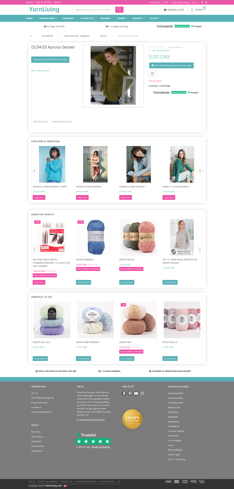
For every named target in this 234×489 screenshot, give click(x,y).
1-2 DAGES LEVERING (110, 371)
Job (119, 481)
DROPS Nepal (126, 259)
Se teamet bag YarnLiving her (91, 419)
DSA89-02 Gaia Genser (132, 186)
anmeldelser (175, 47)
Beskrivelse (41, 121)
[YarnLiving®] (44, 9)
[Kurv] (198, 9)
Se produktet (83, 282)
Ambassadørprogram (41, 412)
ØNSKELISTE (174, 10)
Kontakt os (155, 2)
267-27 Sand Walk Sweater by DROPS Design (180, 261)
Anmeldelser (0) (62, 121)
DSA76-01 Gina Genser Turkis (50, 186)
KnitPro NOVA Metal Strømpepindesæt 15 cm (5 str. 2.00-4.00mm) (51, 262)
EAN (166, 2)
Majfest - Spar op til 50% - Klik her (43, 2)
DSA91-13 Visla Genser (176, 186)
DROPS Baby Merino (87, 342)
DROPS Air (125, 342)
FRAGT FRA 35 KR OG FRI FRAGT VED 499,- (57, 371)
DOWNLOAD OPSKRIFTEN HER (50, 59)
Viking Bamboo (85, 259)
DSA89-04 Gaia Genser (88, 186)
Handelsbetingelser (86, 481)
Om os (195, 2)
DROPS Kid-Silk (41, 342)
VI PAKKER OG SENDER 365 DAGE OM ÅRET (171, 371)
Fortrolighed (107, 481)
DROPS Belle (170, 342)
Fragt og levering (180, 2)
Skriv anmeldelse (160, 50)
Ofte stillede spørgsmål (42, 397)
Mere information (40, 70)
